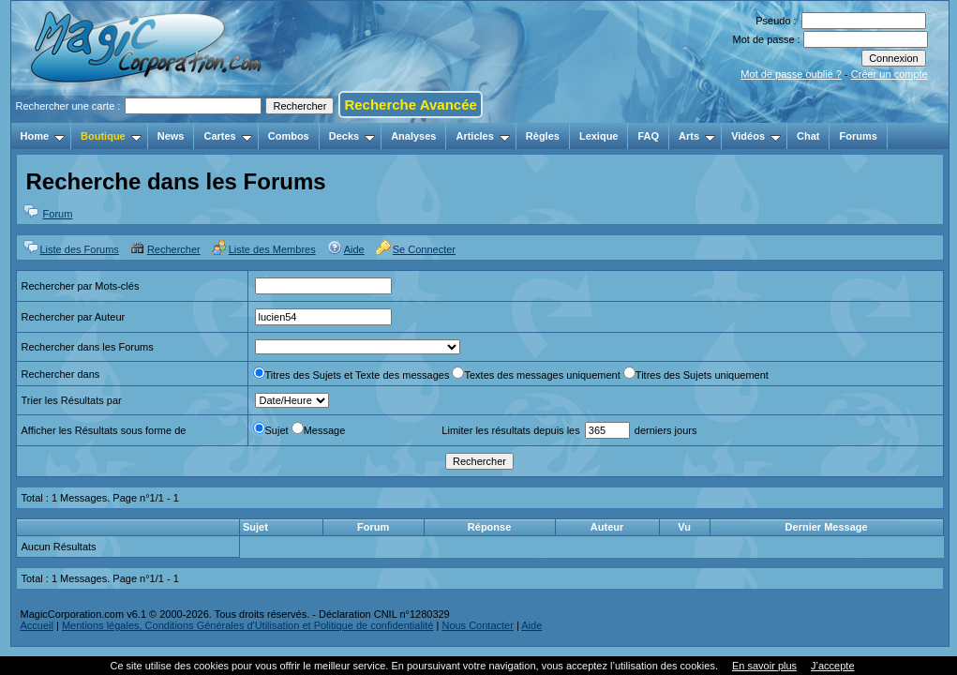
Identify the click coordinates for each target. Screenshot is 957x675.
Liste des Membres (272, 249)
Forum (58, 213)
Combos (288, 136)
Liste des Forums (79, 249)
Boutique (111, 136)
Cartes (227, 136)
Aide (354, 249)
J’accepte (832, 665)
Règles (543, 136)
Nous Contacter (477, 625)
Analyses (413, 136)
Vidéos (756, 136)
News (171, 136)
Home (43, 136)
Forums (857, 136)
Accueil (37, 625)
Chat (808, 136)
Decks (352, 136)
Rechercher (174, 249)
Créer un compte (889, 74)
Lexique (599, 136)
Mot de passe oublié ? (791, 74)
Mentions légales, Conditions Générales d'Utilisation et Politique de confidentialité (248, 625)
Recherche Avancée (410, 104)
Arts (697, 136)
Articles (482, 136)
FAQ (648, 136)
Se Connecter (424, 249)
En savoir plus (764, 665)
